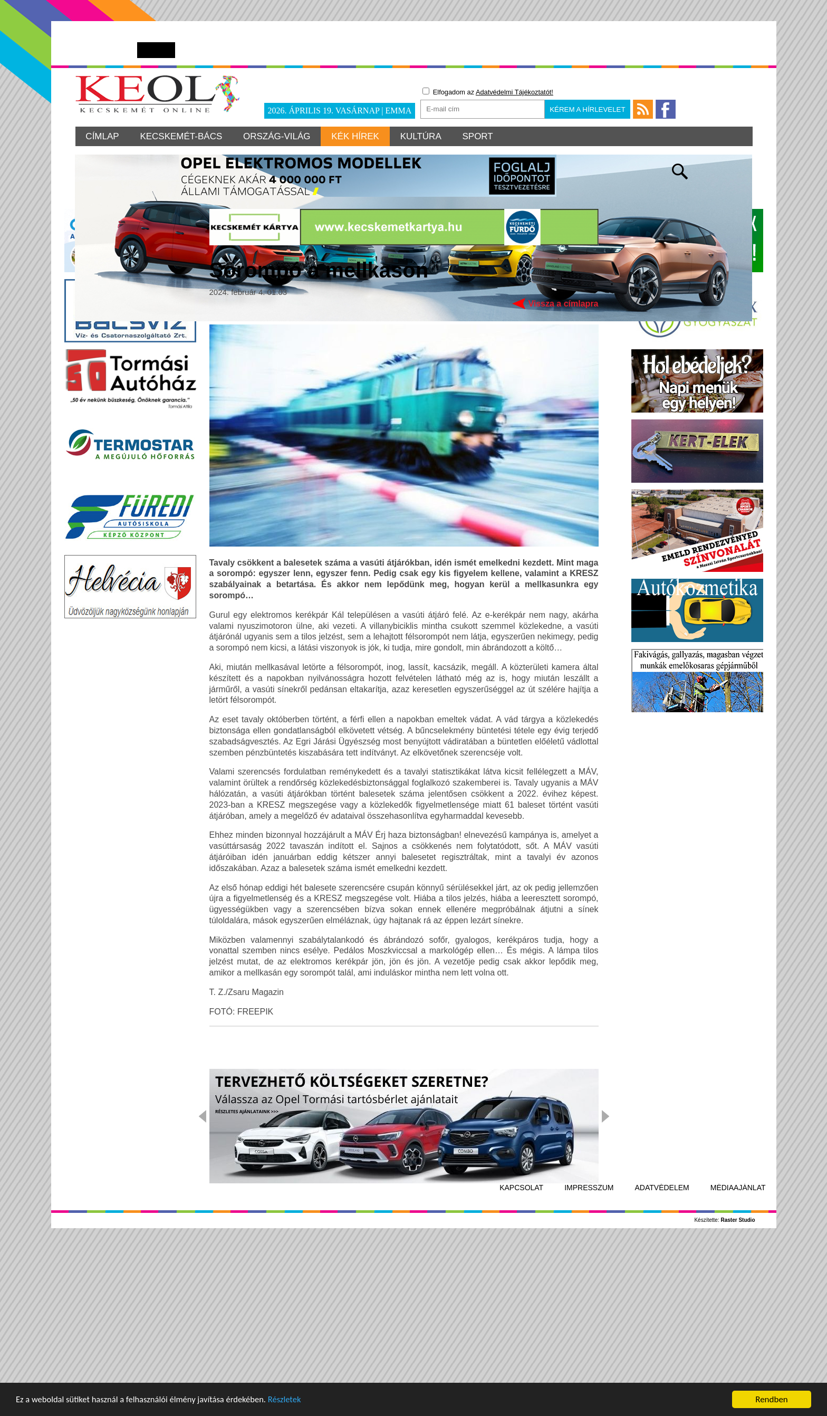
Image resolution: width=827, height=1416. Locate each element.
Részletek (292, 1401)
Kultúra (421, 136)
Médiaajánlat (738, 1354)
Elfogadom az (487, 92)
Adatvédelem (662, 1354)
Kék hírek (356, 136)
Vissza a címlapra (563, 469)
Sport (478, 136)
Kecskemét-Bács (181, 136)
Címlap (102, 136)
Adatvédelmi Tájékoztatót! (514, 92)
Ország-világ (277, 136)
